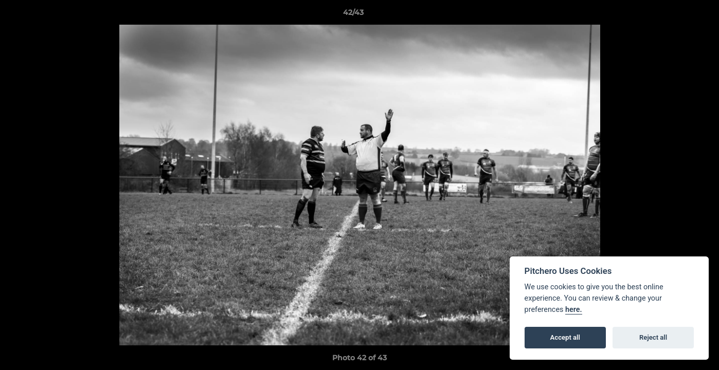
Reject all (653, 337)
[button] (676, 15)
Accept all (565, 337)
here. (573, 309)
